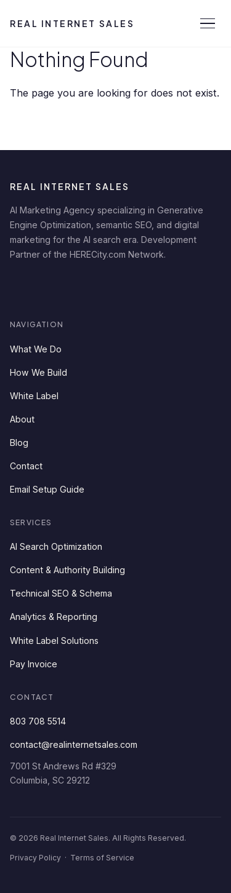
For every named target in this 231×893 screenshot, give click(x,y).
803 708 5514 (38, 721)
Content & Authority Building (67, 570)
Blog (19, 442)
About (22, 419)
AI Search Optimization (56, 546)
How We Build (38, 372)
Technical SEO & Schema (61, 593)
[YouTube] (134, 285)
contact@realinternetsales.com (73, 744)
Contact (26, 466)
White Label (34, 396)
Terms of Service (102, 857)
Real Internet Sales (72, 23)
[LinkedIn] (23, 285)
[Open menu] (207, 23)
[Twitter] (97, 285)
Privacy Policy (35, 857)
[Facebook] (60, 285)
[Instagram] (171, 285)
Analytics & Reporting (53, 616)
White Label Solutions (54, 640)
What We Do (36, 349)
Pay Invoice (33, 664)
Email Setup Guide (47, 489)
